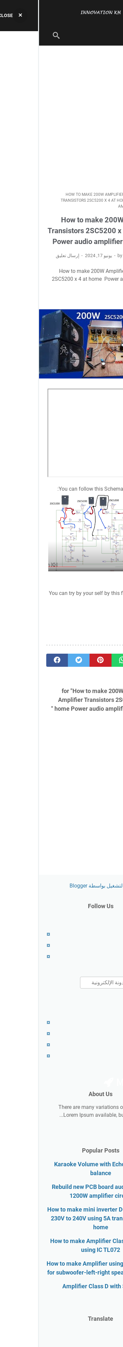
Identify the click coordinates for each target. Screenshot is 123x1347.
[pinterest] (61, 660)
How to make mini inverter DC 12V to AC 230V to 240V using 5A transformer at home (61, 1218)
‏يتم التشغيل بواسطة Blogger (62, 886)
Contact (107, 956)
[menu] (108, 35)
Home (109, 934)
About (109, 945)
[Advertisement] (61, 118)
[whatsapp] (83, 660)
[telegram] (105, 660)
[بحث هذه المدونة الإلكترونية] (78, 983)
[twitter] (40, 660)
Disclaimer (103, 1034)
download (101, 593)
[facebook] (18, 660)
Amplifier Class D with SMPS (61, 1286)
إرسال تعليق (28, 255)
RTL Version (102, 1056)
